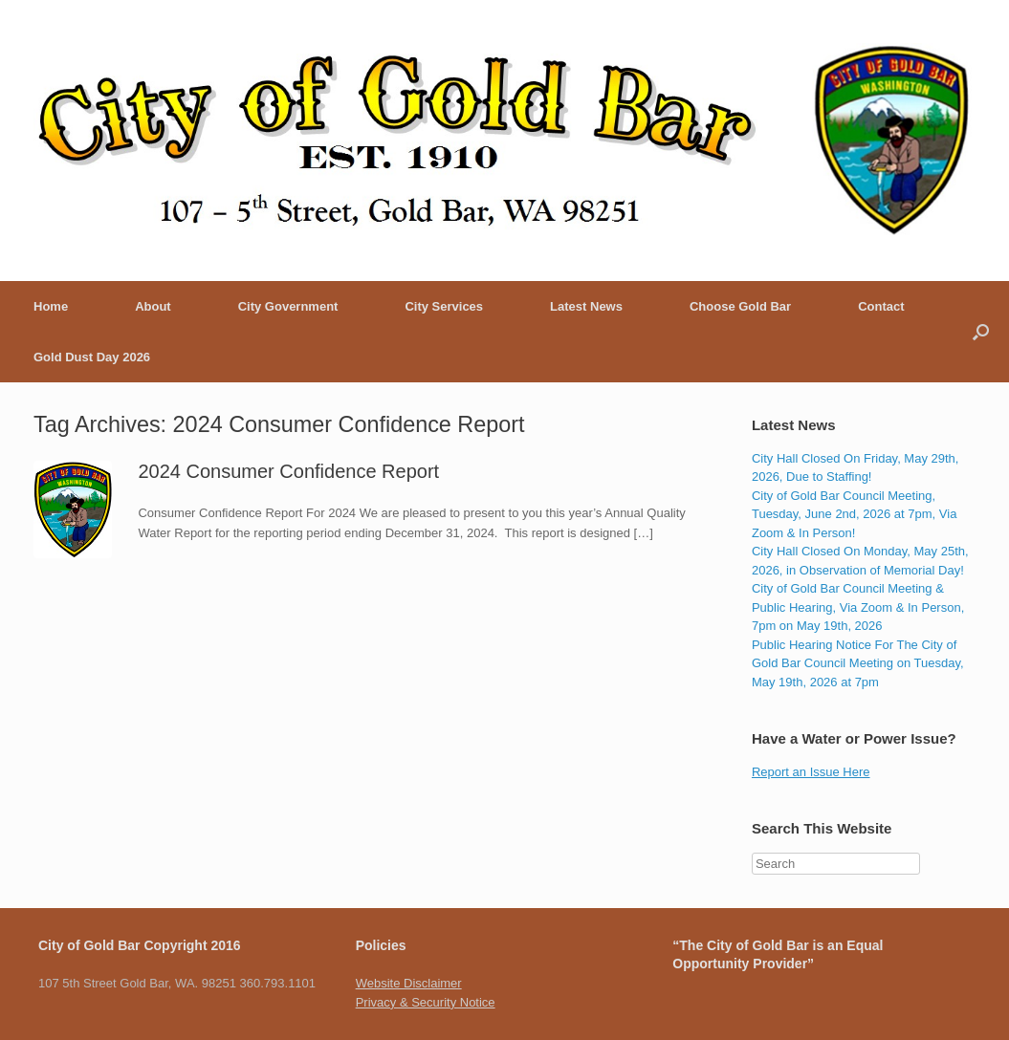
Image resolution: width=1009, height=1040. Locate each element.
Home (50, 306)
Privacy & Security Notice (425, 1002)
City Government (288, 306)
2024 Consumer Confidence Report (288, 471)
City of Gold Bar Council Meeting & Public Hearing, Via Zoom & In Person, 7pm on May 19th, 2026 (858, 607)
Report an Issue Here (811, 772)
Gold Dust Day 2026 (91, 357)
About (153, 306)
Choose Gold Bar (740, 306)
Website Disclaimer (409, 983)
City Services (444, 306)
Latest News (586, 306)
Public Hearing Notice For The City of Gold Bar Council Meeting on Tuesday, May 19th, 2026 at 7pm (858, 663)
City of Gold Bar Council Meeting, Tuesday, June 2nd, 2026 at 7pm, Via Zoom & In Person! (854, 514)
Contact (881, 306)
